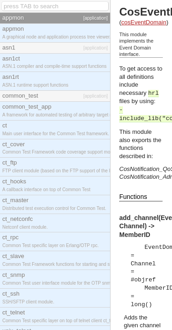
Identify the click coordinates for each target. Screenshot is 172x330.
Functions (133, 196)
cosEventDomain (143, 22)
